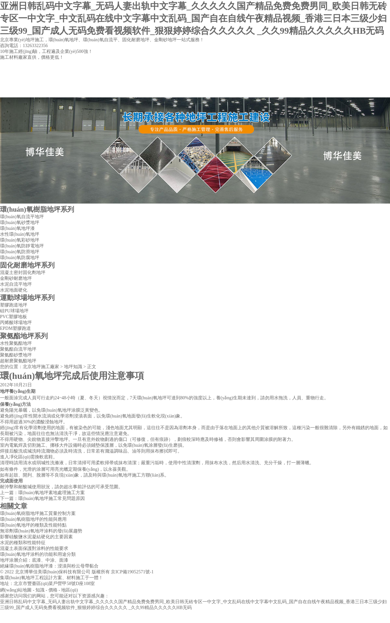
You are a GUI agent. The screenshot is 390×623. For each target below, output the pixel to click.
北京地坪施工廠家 (41, 366)
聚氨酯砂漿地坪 (16, 355)
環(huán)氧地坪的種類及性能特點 (33, 525)
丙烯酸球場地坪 (16, 322)
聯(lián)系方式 (250, 90)
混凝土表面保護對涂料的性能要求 (34, 548)
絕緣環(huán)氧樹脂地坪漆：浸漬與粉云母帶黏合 (49, 566)
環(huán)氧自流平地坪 (22, 216)
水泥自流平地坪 (16, 284)
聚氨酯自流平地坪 (18, 349)
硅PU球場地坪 (14, 310)
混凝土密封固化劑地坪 (23, 272)
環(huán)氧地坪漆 (17, 228)
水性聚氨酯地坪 (16, 343)
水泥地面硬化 (13, 290)
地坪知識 (73, 366)
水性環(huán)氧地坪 (19, 234)
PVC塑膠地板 (13, 316)
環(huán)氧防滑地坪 (19, 251)
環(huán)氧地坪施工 (121, 475)
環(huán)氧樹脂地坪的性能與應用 (33, 519)
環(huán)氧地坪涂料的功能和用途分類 (38, 554)
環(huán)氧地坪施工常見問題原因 (51, 498)
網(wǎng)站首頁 (28, 90)
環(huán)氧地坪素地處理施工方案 (51, 492)
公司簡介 (83, 90)
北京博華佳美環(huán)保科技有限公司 (53, 571)
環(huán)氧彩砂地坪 (19, 240)
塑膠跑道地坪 (13, 305)
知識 (40, 590)
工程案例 (194, 90)
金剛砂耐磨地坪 (16, 278)
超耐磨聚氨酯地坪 (18, 360)
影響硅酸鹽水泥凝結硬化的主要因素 (36, 536)
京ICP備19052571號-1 (132, 571)
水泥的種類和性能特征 (23, 542)
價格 (53, 590)
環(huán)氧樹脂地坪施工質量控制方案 (38, 513)
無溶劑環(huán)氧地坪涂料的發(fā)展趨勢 (41, 531)
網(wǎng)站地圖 (16, 590)
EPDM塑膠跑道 (15, 328)
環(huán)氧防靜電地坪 (22, 245)
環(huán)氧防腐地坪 (19, 257)
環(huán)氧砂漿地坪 (19, 222)
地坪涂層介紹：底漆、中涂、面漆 (34, 560)
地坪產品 (139, 90)
